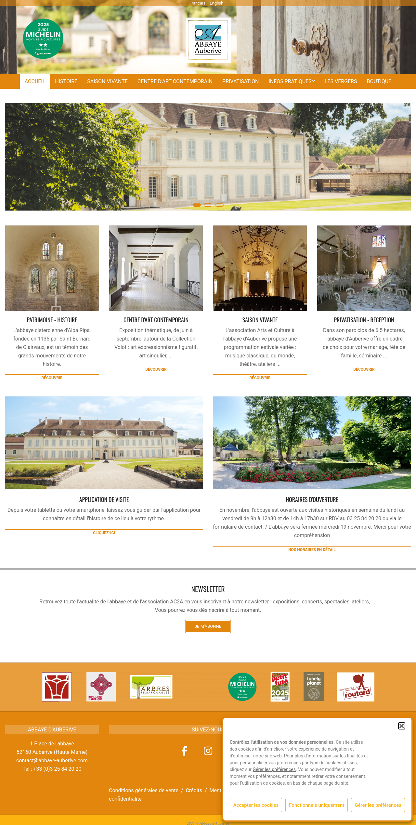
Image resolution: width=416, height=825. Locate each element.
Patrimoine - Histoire (52, 320)
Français (197, 3)
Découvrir (51, 378)
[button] (401, 726)
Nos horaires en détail (312, 550)
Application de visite (104, 499)
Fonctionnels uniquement (316, 805)
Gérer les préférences (274, 769)
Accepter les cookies (256, 805)
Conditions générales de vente (143, 790)
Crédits (194, 790)
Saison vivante (260, 320)
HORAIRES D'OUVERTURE (312, 499)
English (216, 3)
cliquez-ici (104, 533)
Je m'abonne (208, 626)
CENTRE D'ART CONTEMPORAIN (156, 320)
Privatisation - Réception (364, 320)
